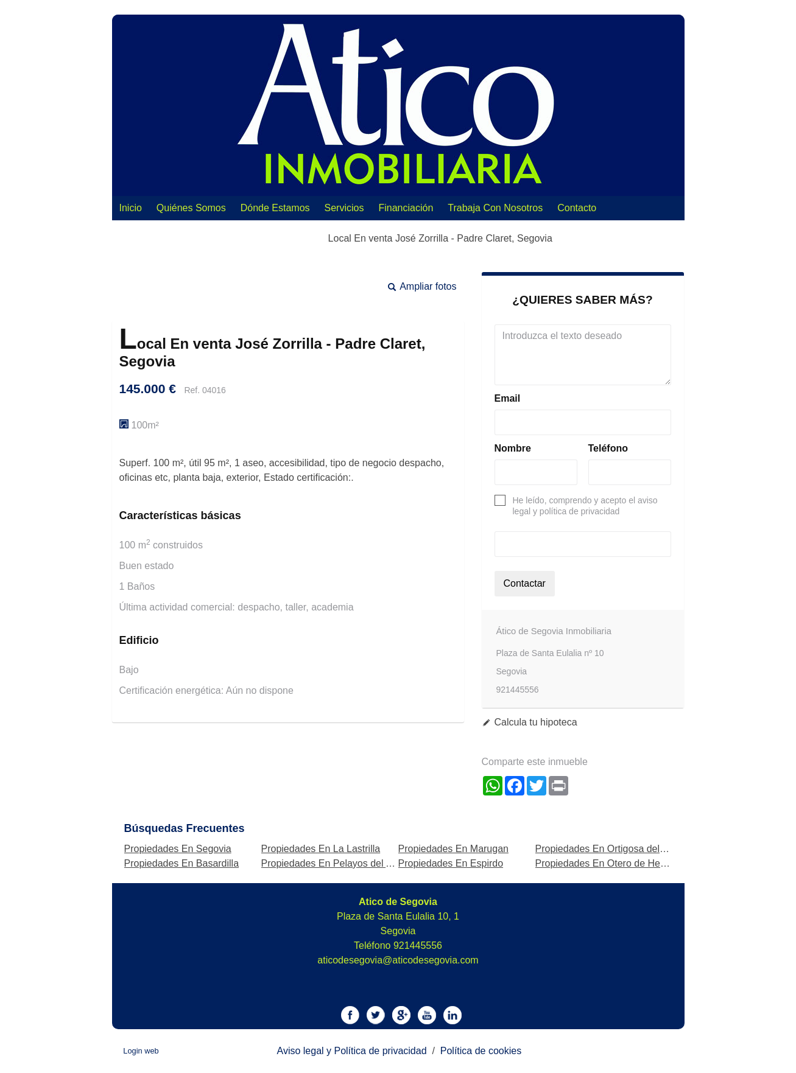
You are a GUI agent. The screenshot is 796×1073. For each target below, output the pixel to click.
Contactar (525, 583)
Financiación (405, 208)
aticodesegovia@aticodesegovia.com (397, 960)
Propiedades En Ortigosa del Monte (612, 849)
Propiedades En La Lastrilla (321, 849)
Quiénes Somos (191, 208)
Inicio (130, 208)
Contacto (576, 208)
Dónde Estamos (275, 208)
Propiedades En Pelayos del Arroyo (338, 863)
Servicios (344, 208)
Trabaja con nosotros (495, 208)
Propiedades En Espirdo (451, 863)
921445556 (417, 945)
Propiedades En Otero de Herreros (610, 863)
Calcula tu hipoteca (536, 722)
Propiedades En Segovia (177, 849)
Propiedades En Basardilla (181, 863)
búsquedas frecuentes (184, 828)
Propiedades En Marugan (453, 849)
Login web (140, 1050)
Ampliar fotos (428, 286)
